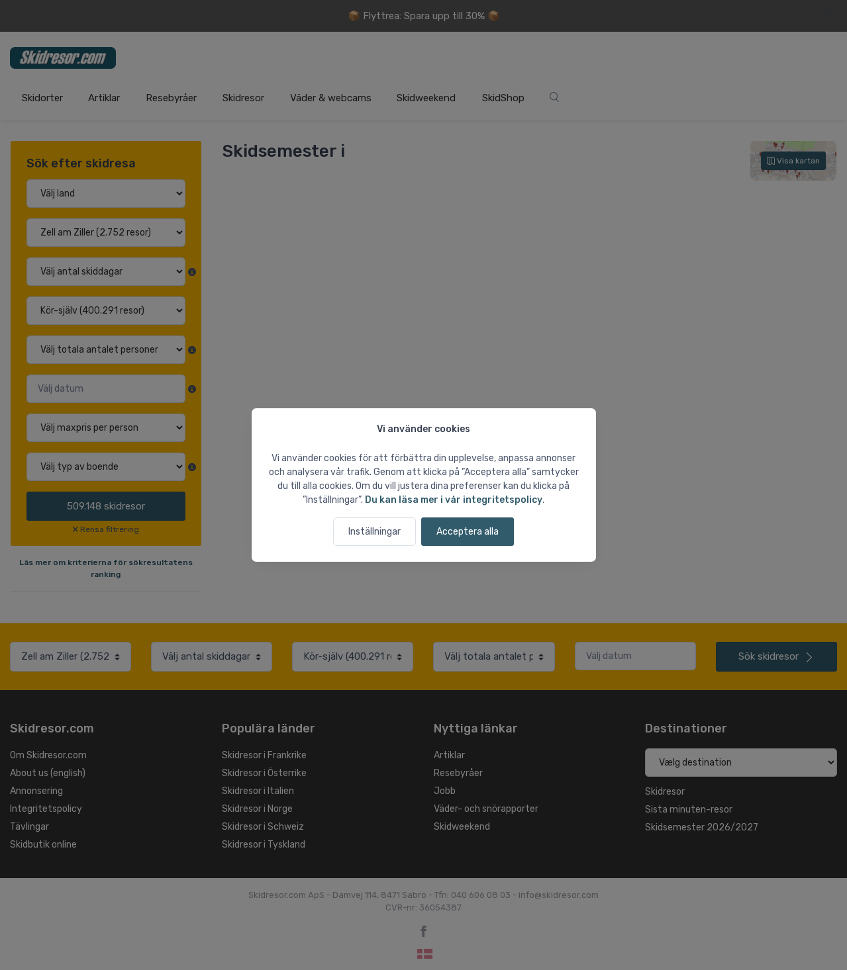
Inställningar (374, 531)
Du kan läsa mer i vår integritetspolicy (453, 500)
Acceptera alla (467, 531)
